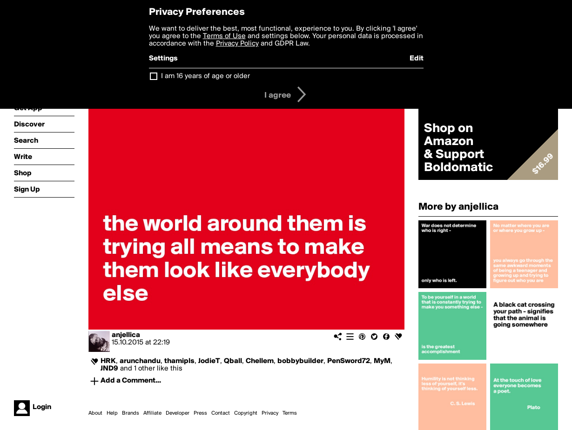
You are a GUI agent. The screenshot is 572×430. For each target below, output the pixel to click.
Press (200, 413)
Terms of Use (224, 36)
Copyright (245, 413)
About (95, 413)
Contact (220, 413)
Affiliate (152, 413)
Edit (417, 58)
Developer (177, 413)
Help (112, 413)
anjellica (126, 335)
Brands (130, 413)
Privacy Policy (237, 43)
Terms (290, 413)
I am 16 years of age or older (205, 76)
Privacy (270, 413)
